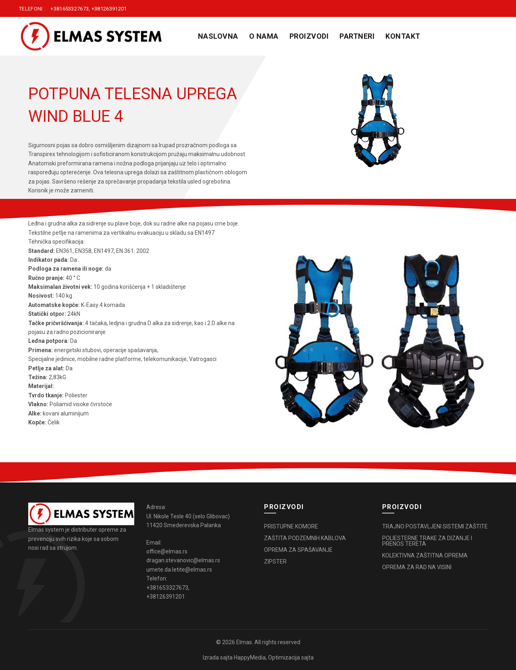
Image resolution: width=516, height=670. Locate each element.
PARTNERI (357, 36)
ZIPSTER (275, 561)
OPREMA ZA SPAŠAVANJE (298, 550)
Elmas (244, 642)
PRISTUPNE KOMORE (291, 526)
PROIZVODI (309, 36)
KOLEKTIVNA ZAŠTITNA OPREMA (425, 555)
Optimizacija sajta (291, 657)
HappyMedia (250, 657)
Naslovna (218, 36)
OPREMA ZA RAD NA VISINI (417, 567)
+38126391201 (109, 9)
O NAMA (264, 36)
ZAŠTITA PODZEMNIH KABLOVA (305, 538)
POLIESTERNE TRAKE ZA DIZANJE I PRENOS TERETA (427, 541)
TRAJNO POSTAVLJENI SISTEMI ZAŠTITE (435, 526)
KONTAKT (402, 36)
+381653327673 (69, 9)
